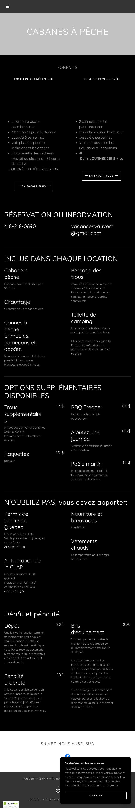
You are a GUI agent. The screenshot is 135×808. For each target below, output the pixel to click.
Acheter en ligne (14, 546)
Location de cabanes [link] (58, 799)
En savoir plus (34, 186)
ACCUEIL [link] (34, 799)
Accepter (95, 795)
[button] (7, 6)
